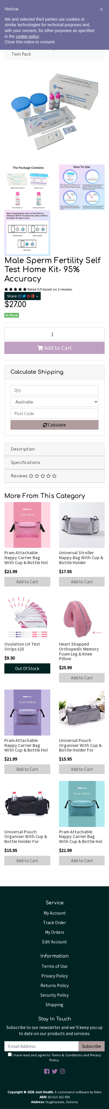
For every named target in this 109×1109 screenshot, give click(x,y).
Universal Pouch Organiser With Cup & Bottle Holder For (80, 745)
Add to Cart (54, 347)
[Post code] (54, 413)
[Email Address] (41, 1046)
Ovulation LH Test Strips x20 (22, 646)
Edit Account (54, 942)
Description (23, 449)
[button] (101, 1068)
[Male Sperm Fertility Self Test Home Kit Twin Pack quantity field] (54, 333)
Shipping (54, 1004)
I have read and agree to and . (54, 1057)
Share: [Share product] (21, 296)
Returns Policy (54, 985)
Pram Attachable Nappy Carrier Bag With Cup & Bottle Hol (26, 557)
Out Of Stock (27, 668)
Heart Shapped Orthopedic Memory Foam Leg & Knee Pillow (79, 651)
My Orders (54, 932)
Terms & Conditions (66, 1055)
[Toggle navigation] (11, 17)
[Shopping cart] (97, 17)
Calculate (54, 425)
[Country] (54, 402)
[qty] (54, 390)
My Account (55, 913)
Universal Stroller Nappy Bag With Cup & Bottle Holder (81, 557)
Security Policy (54, 995)
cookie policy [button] (27, 1095)
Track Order (54, 922)
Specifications (25, 462)
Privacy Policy (54, 976)
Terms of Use (54, 966)
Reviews (34, 476)
